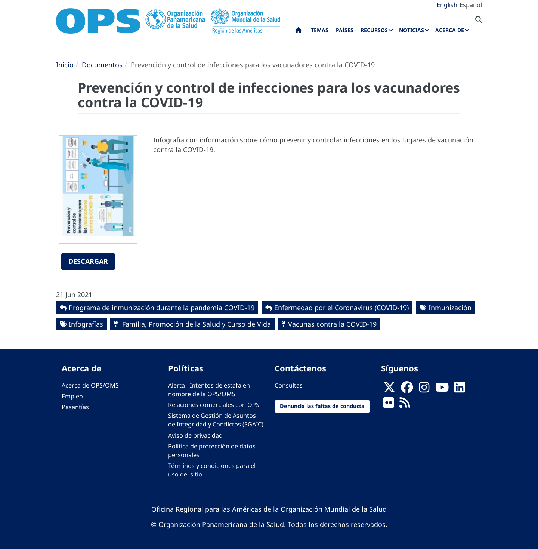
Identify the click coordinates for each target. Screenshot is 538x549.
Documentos (102, 64)
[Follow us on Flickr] (388, 405)
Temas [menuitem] (319, 30)
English (447, 5)
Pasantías (75, 407)
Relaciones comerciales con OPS (213, 405)
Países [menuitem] (344, 30)
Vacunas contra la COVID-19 (332, 324)
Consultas (289, 385)
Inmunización (450, 307)
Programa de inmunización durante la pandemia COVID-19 (161, 307)
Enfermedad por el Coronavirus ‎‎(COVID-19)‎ (341, 307)
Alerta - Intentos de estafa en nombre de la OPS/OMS (209, 389)
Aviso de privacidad (195, 435)
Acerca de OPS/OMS (90, 385)
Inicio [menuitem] (298, 31)
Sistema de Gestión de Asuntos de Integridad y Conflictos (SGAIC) (215, 419)
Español (471, 5)
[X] (389, 389)
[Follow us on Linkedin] (459, 389)
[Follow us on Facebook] (407, 389)
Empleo (72, 396)
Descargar (88, 261)
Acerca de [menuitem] (449, 30)
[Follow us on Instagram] (424, 389)
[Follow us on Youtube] (442, 389)
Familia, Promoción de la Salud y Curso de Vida (195, 324)
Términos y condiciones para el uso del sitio (212, 470)
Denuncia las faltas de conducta (322, 406)
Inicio (65, 64)
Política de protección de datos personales (212, 450)
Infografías (86, 324)
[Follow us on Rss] (404, 405)
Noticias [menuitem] (411, 30)
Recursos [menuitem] (374, 30)
